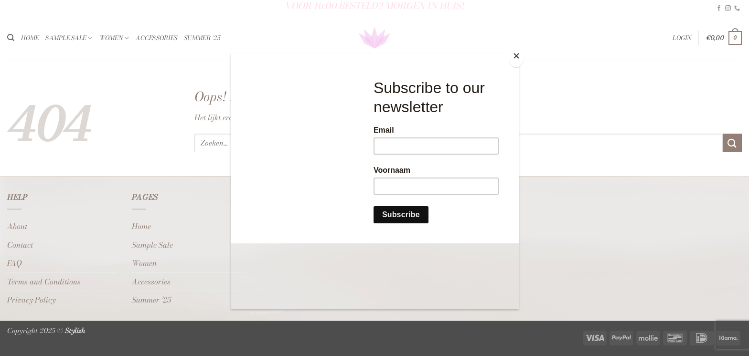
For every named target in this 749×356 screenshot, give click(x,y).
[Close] (516, 58)
